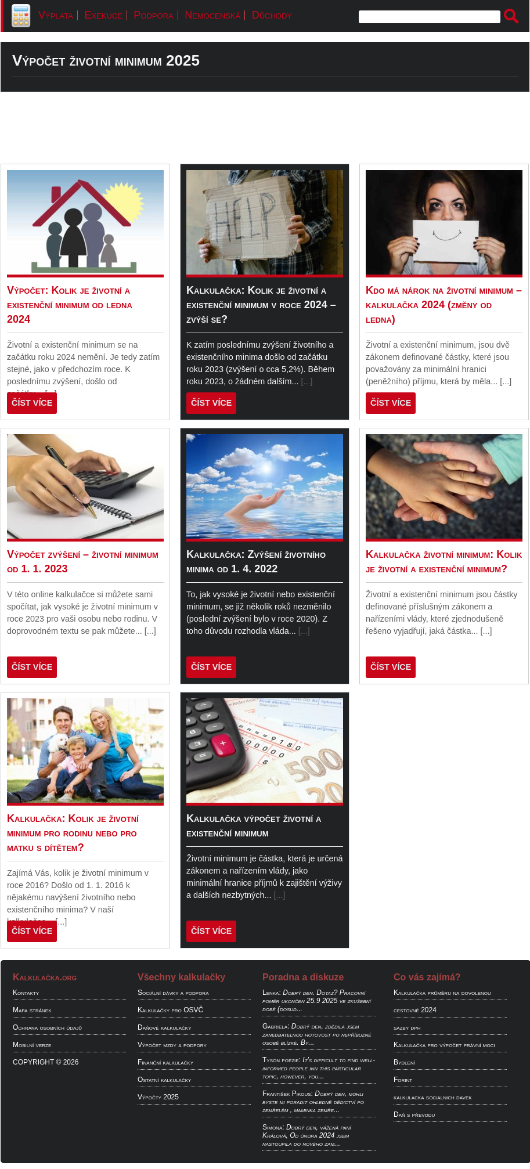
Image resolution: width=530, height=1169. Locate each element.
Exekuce (103, 15)
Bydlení (404, 1062)
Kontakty (26, 992)
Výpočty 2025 (158, 1097)
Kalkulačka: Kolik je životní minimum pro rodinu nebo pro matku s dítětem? (73, 833)
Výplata (55, 15)
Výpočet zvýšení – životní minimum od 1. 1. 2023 (82, 562)
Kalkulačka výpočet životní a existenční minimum (253, 826)
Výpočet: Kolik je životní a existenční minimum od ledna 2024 (69, 304)
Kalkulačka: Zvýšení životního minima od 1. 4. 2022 (256, 562)
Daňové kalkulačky (164, 1027)
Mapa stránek (32, 1010)
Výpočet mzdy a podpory (172, 1045)
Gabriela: (275, 1026)
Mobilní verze (32, 1045)
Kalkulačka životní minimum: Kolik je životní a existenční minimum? (444, 562)
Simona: (273, 1127)
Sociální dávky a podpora (173, 992)
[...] (307, 381)
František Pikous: (287, 1093)
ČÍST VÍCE (32, 402)
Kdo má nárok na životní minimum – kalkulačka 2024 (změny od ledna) (444, 304)
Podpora (153, 15)
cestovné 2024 (415, 1010)
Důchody (272, 15)
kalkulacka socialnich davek (433, 1097)
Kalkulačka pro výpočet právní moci (444, 1045)
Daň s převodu (414, 1114)
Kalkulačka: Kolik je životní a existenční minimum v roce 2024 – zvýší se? (261, 304)
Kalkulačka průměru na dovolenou (442, 992)
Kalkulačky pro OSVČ (170, 1010)
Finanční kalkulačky (165, 1062)
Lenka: (271, 992)
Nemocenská (212, 15)
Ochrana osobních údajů (47, 1027)
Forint (403, 1080)
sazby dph (407, 1027)
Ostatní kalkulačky (164, 1080)
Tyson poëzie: (281, 1060)
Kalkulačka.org (45, 977)
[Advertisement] (265, 128)
